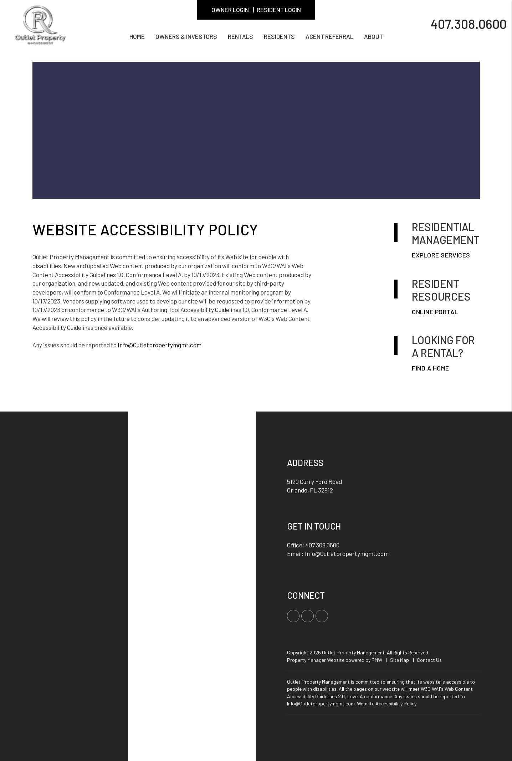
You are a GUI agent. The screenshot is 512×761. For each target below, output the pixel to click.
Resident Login (279, 9)
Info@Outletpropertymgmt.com (159, 344)
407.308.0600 (468, 23)
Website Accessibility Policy (386, 703)
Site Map (399, 660)
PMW (377, 660)
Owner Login (230, 9)
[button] (293, 616)
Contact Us (429, 660)
